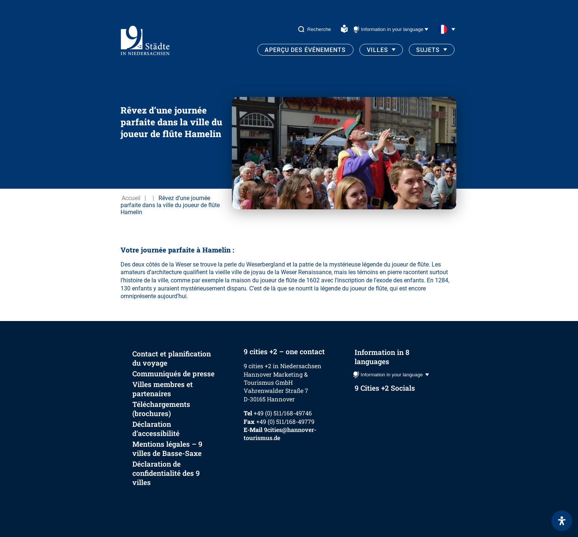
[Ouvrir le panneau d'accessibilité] (561, 520)
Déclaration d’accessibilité (156, 428)
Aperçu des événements (305, 49)
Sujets (428, 49)
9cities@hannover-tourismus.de (280, 434)
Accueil (131, 198)
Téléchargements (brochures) (161, 409)
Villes (377, 49)
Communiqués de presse (173, 373)
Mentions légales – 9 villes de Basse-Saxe (167, 448)
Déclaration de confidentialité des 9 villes (166, 473)
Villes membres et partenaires (162, 389)
